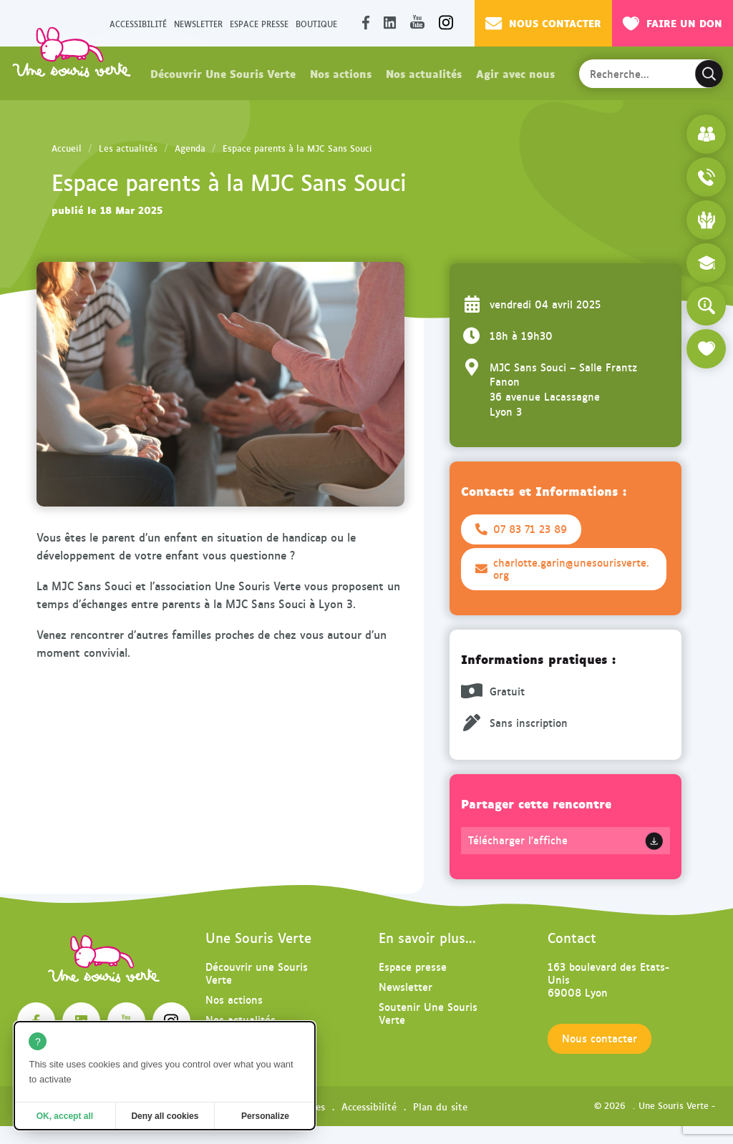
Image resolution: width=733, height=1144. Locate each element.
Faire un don (672, 22)
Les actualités (128, 148)
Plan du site (440, 1106)
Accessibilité (138, 23)
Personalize (265, 1116)
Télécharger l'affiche (518, 840)
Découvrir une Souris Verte (256, 972)
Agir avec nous (515, 73)
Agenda (190, 148)
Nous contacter (543, 22)
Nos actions (341, 73)
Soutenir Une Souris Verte (428, 1012)
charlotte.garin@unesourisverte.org (562, 568)
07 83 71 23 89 (521, 529)
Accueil (67, 148)
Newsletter (198, 23)
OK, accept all (65, 1116)
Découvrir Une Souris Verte (223, 73)
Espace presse (259, 23)
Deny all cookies (164, 1116)
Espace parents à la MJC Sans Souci (297, 148)
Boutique (316, 23)
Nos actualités (424, 73)
